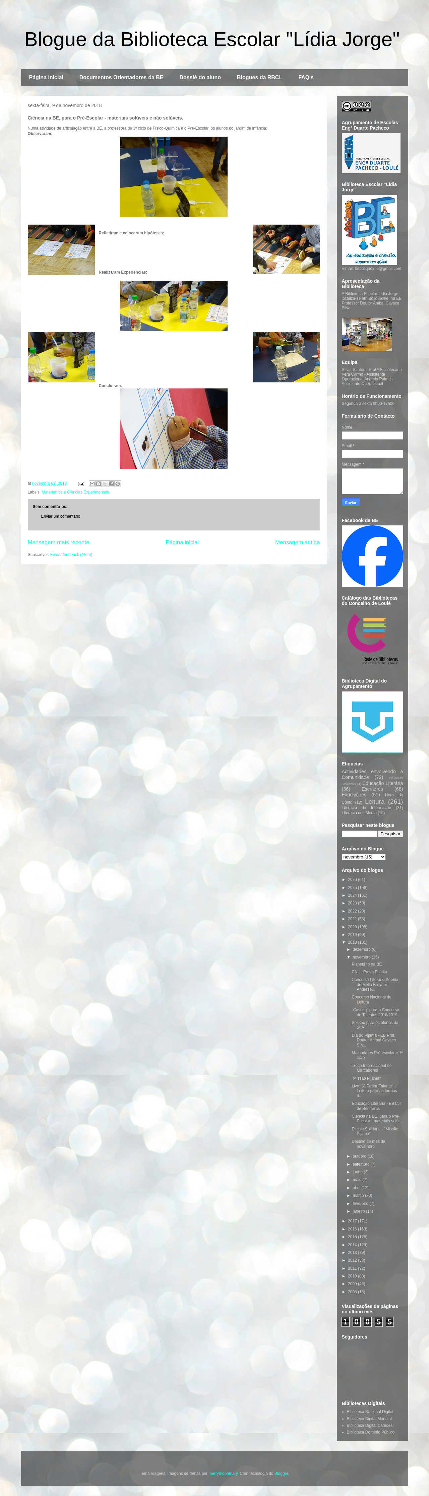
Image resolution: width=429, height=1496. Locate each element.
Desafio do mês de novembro (368, 1144)
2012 (353, 1260)
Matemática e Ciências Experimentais (75, 492)
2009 (353, 1283)
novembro (362, 957)
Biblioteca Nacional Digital (370, 1411)
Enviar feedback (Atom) (71, 554)
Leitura (375, 801)
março (359, 1195)
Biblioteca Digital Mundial (369, 1418)
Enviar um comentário (60, 516)
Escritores (372, 789)
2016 (353, 1229)
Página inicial (46, 77)
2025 (353, 887)
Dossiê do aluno (200, 77)
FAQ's (306, 77)
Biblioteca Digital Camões (370, 1425)
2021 (353, 919)
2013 (353, 1252)
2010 (353, 1276)
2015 (353, 1236)
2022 (353, 911)
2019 (353, 934)
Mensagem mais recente (58, 542)
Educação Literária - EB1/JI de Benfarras (376, 1106)
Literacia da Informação (366, 807)
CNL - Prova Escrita (369, 972)
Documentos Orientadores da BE (121, 77)
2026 (353, 879)
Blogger (281, 1473)
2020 (353, 927)
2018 (353, 942)
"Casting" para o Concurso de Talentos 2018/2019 (375, 1012)
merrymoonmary (222, 1473)
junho (358, 1172)
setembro (361, 1164)
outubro (360, 1156)
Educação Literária (382, 783)
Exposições (354, 794)
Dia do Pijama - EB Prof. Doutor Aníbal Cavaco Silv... (374, 1040)
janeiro (359, 1211)
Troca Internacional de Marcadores (371, 1068)
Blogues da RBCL (259, 77)
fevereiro (361, 1203)
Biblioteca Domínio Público (371, 1432)
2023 (353, 903)
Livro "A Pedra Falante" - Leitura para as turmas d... (374, 1091)
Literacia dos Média (359, 812)
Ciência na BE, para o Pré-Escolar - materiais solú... (377, 1118)
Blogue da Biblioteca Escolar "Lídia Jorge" (212, 39)
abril (357, 1187)
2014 (353, 1245)
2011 (353, 1268)
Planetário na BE (367, 964)
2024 (353, 895)
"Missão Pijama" (366, 1078)
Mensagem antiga (297, 542)
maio (357, 1179)
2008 (353, 1292)
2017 (353, 1221)
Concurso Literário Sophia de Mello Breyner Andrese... (375, 984)
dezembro (362, 949)
